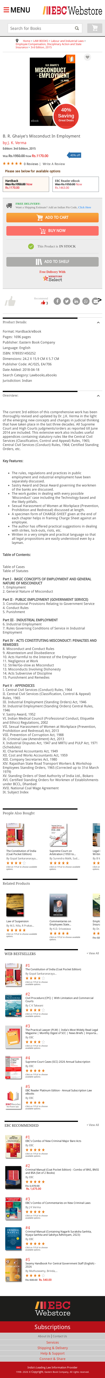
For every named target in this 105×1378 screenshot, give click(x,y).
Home (26, 41)
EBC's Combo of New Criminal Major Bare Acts (53, 1141)
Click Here (84, 207)
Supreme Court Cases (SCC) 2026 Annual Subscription (57, 1061)
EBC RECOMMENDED (22, 1125)
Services (52, 1342)
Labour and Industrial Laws (67, 41)
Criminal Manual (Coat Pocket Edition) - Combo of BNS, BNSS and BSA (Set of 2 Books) (62, 1171)
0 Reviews (31, 164)
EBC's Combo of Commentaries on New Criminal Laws (57, 1203)
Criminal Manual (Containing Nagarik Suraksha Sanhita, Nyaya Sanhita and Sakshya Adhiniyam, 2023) (58, 1233)
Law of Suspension (17, 921)
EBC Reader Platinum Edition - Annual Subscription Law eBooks (58, 1092)
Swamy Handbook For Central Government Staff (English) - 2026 (60, 1265)
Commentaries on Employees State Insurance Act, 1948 (62, 923)
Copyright (37, 1371)
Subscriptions (52, 1327)
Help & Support (52, 1353)
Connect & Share (52, 1359)
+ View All (93, 953)
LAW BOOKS (40, 41)
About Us (44, 1336)
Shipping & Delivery (53, 1348)
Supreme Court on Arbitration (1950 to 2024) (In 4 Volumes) (62, 852)
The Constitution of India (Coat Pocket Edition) (21, 852)
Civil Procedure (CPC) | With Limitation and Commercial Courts (59, 999)
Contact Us (60, 1336)
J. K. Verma (17, 142)
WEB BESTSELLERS (20, 954)
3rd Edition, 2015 (41, 47)
